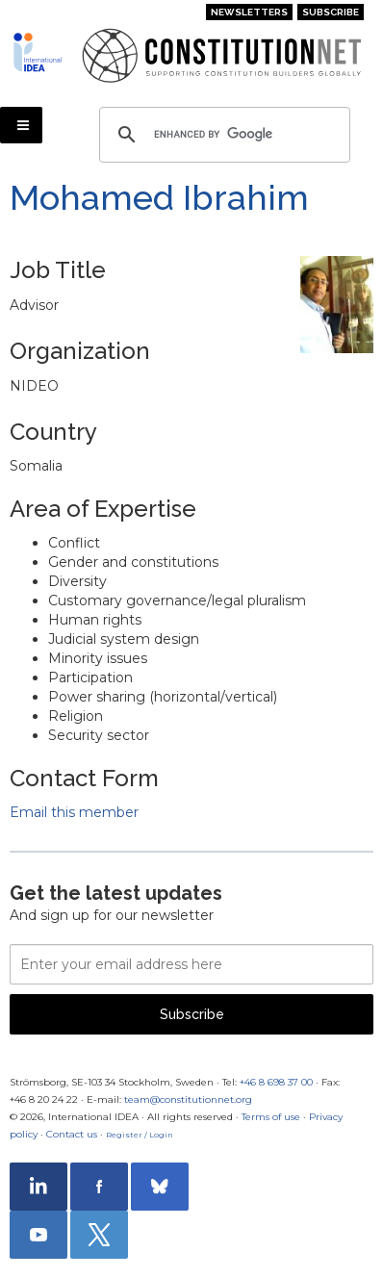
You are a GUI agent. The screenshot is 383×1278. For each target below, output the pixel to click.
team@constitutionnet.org (188, 1099)
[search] (222, 134)
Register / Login (139, 1134)
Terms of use (271, 1117)
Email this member (74, 812)
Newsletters (249, 12)
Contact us (71, 1134)
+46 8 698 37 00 (276, 1082)
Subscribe (330, 12)
